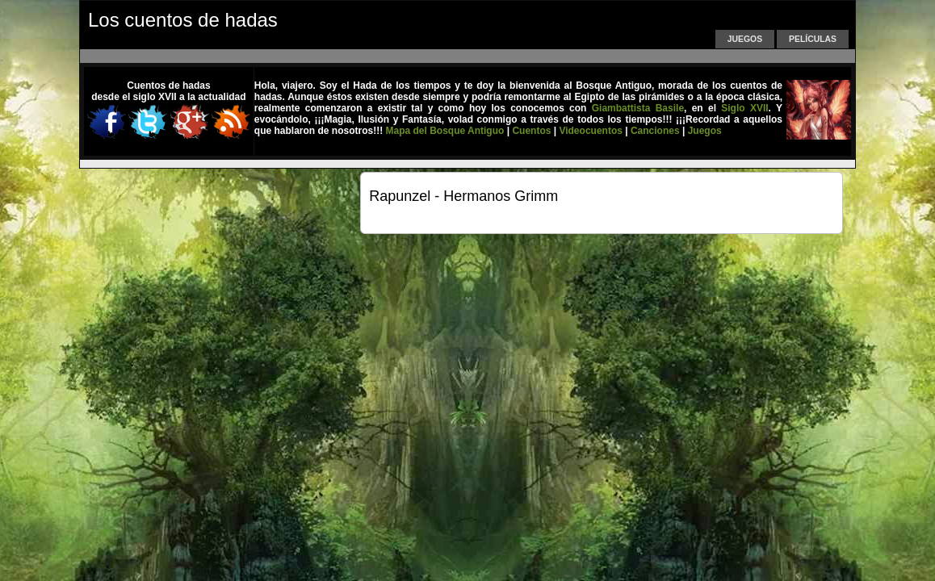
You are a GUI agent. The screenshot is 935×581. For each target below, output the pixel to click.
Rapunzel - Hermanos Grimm (463, 196)
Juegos (744, 39)
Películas (812, 39)
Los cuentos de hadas (183, 20)
